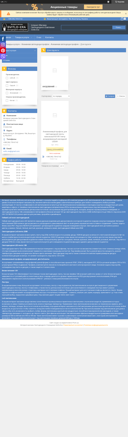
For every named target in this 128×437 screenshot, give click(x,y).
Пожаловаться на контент (73, 325)
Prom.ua (76, 323)
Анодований (48, 87)
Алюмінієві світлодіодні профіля (35, 44)
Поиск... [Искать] (119, 27)
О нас (39, 37)
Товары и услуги (22, 37)
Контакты (49, 37)
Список (122, 96)
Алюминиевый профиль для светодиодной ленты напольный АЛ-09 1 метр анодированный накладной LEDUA (55, 136)
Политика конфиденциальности (96, 325)
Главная (7, 37)
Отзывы (6, 60)
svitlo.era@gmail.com (11, 151)
